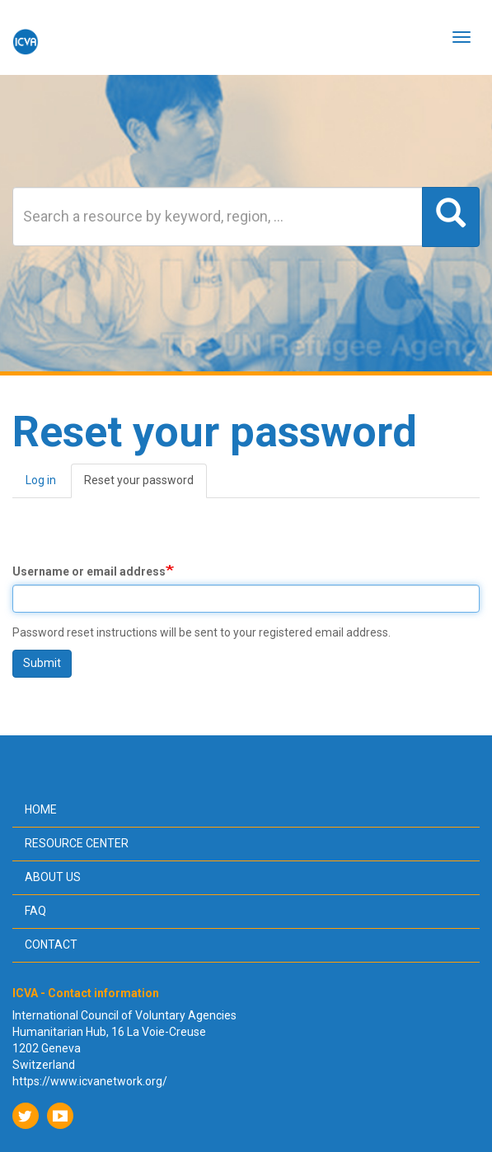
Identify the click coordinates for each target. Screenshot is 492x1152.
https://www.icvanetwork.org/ (89, 1081)
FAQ (35, 910)
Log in (41, 480)
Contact (51, 944)
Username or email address (89, 571)
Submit (42, 662)
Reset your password (145, 485)
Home (41, 809)
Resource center (77, 843)
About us (53, 877)
